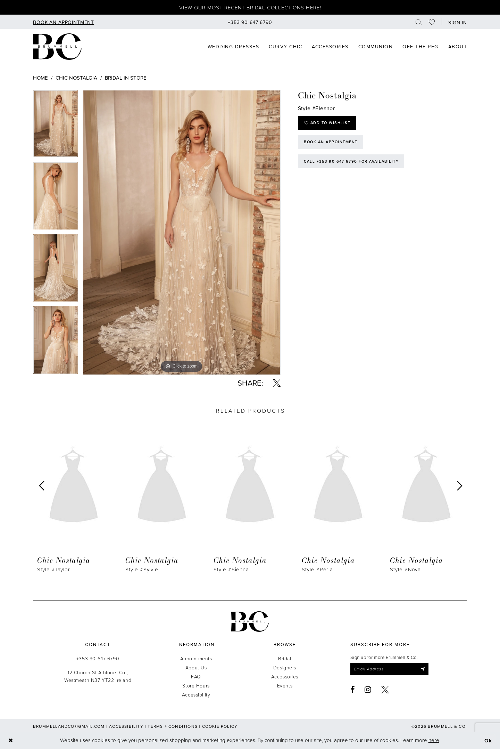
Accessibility (196, 694)
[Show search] (418, 22)
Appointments (196, 658)
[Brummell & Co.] (250, 621)
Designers (284, 667)
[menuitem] (64, 22)
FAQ (196, 676)
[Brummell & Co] (57, 46)
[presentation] (73, 486)
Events (284, 685)
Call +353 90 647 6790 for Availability (351, 161)
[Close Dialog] (10, 740)
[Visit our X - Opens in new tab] (385, 689)
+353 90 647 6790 (97, 658)
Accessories (284, 676)
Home (40, 77)
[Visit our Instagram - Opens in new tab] (368, 689)
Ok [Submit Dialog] (488, 740)
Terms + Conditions (173, 726)
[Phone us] (250, 22)
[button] (456, 21)
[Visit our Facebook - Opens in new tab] (352, 689)
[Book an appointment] (64, 22)
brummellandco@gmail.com (69, 726)
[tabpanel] (55, 126)
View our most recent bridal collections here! (250, 7)
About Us (196, 667)
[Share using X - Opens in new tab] (277, 383)
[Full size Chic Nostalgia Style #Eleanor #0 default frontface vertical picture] (181, 232)
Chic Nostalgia (76, 77)
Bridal (284, 658)
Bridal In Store (126, 77)
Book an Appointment (331, 142)
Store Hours (195, 685)
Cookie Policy (220, 726)
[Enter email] (389, 669)
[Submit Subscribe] (422, 669)
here (433, 740)
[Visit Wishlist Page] (432, 22)
